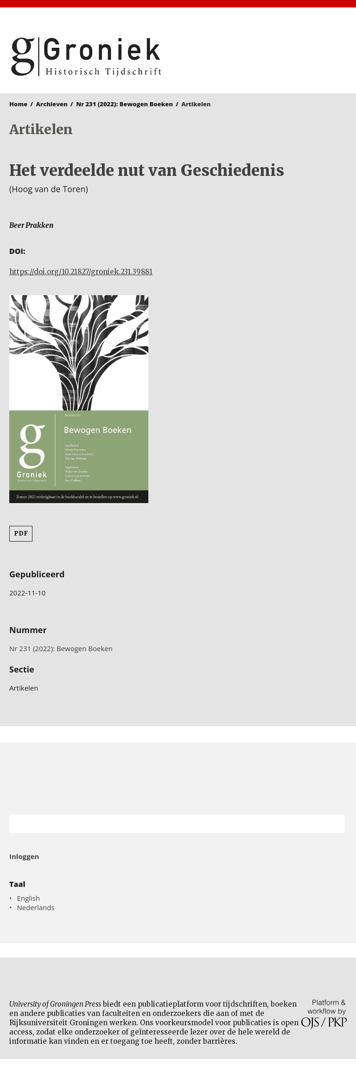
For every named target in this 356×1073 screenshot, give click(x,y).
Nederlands (36, 907)
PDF (21, 533)
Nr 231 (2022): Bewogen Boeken (124, 104)
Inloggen (24, 856)
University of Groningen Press (265, 56)
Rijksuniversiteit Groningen (178, 778)
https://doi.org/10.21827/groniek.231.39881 (81, 271)
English (28, 898)
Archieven (52, 104)
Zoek (332, 823)
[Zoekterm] (165, 823)
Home (18, 104)
